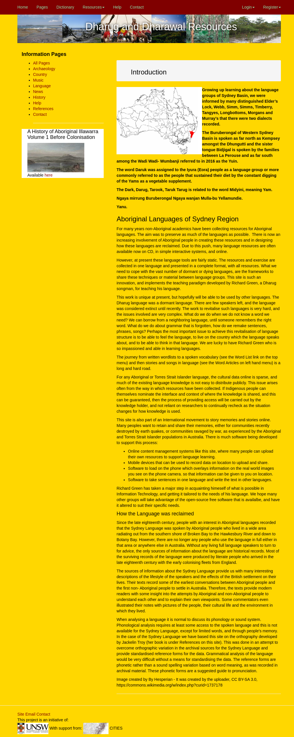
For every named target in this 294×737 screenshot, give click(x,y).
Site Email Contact (33, 714)
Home (22, 7)
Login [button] (248, 7)
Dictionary (65, 7)
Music (38, 80)
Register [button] (272, 7)
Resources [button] (94, 7)
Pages (42, 7)
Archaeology (44, 68)
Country (40, 74)
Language (42, 86)
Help (117, 7)
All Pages (41, 63)
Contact (137, 7)
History (39, 97)
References (43, 108)
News (38, 91)
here (48, 175)
